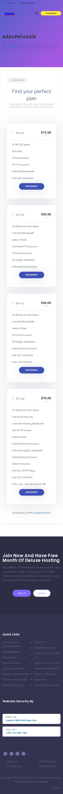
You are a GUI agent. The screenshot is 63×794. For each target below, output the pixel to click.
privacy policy (48, 761)
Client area (40, 679)
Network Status (11, 662)
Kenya (56, 787)
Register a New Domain (16, 674)
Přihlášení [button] (51, 13)
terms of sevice (47, 766)
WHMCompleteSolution (38, 512)
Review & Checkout (44, 674)
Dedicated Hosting (13, 685)
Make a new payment (46, 668)
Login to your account (46, 662)
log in (41, 593)
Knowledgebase (11, 651)
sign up (22, 593)
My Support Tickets (13, 668)
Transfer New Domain (15, 679)
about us (12, 761)
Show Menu (17, 79)
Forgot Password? (44, 647)
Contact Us (40, 642)
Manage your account (46, 685)
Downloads (9, 657)
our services (14, 766)
